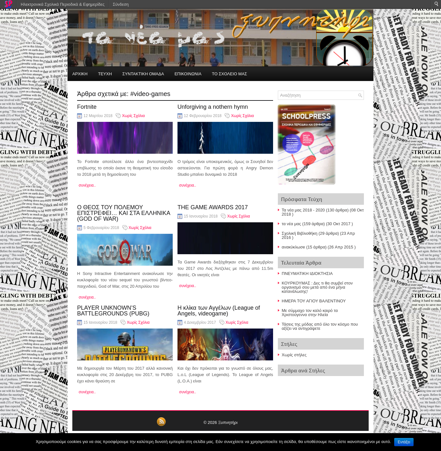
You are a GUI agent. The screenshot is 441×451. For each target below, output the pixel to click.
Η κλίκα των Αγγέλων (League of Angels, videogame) (218, 311)
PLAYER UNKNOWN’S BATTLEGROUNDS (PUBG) (113, 311)
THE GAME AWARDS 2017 (212, 207)
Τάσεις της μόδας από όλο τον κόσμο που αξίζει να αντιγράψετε (320, 326)
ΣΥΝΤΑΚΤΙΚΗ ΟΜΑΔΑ (143, 73)
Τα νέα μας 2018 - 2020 (303, 210)
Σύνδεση (121, 4)
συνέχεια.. (87, 185)
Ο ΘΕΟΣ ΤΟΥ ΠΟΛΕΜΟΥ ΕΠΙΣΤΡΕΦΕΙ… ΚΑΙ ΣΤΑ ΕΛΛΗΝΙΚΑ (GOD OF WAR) (123, 213)
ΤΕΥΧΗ (105, 73)
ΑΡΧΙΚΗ (80, 73)
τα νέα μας (291, 223)
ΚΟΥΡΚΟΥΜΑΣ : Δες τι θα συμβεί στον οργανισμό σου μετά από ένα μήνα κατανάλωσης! (317, 287)
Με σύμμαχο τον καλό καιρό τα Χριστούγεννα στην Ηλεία (310, 312)
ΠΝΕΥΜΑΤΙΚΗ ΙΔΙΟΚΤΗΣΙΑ (307, 273)
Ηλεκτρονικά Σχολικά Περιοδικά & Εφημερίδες (63, 4)
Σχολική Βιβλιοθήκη (299, 233)
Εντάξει (404, 442)
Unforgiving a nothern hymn (212, 107)
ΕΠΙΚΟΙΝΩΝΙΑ (188, 73)
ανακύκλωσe (293, 247)
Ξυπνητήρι (227, 422)
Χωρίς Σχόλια (133, 116)
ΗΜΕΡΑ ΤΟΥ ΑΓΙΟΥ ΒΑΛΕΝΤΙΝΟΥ (314, 301)
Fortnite (87, 107)
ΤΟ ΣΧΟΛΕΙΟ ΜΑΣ (229, 73)
